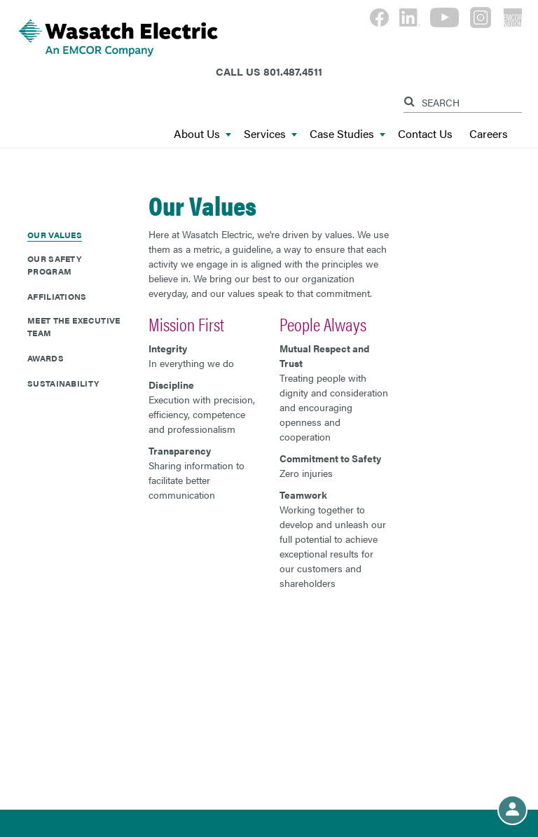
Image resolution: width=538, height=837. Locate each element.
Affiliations (57, 296)
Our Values (54, 234)
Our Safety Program (54, 264)
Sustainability (63, 383)
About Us (202, 134)
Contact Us (425, 134)
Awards (45, 358)
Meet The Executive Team (73, 326)
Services (270, 134)
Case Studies (347, 134)
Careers (488, 134)
